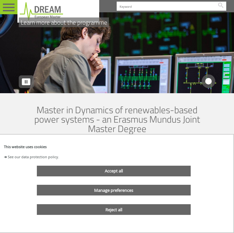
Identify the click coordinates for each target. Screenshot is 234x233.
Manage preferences (113, 190)
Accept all (114, 171)
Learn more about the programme (64, 22)
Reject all (113, 210)
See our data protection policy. (33, 156)
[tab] (208, 81)
